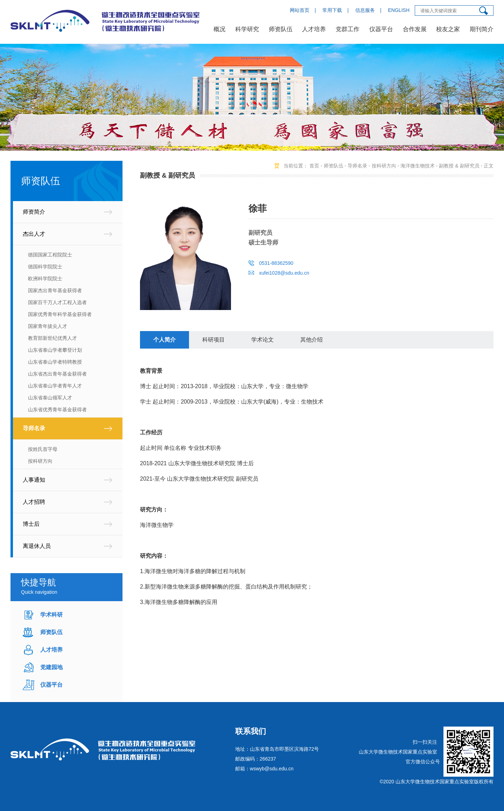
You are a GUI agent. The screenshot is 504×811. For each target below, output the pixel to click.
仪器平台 (381, 29)
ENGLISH (399, 10)
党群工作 (347, 29)
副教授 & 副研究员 (459, 166)
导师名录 (34, 428)
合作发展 (415, 29)
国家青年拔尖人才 (47, 326)
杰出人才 (34, 234)
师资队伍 (281, 29)
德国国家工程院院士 (50, 254)
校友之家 (448, 29)
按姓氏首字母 (42, 449)
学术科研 (51, 615)
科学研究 (247, 29)
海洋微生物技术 (417, 166)
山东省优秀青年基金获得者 (57, 409)
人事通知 (34, 480)
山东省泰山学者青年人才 (55, 386)
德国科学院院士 (45, 266)
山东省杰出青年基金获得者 (57, 374)
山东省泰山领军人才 (50, 397)
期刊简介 (481, 29)
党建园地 (51, 667)
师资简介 (34, 212)
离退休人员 (37, 546)
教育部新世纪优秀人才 (52, 338)
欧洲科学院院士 (45, 278)
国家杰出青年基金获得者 (55, 290)
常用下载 (332, 10)
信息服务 (365, 10)
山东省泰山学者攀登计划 (55, 350)
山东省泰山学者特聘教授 (55, 362)
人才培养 (314, 29)
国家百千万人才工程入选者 (57, 302)
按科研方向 (40, 461)
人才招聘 (34, 502)
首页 (314, 166)
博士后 (31, 524)
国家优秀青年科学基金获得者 (60, 314)
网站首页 (299, 10)
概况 (219, 29)
